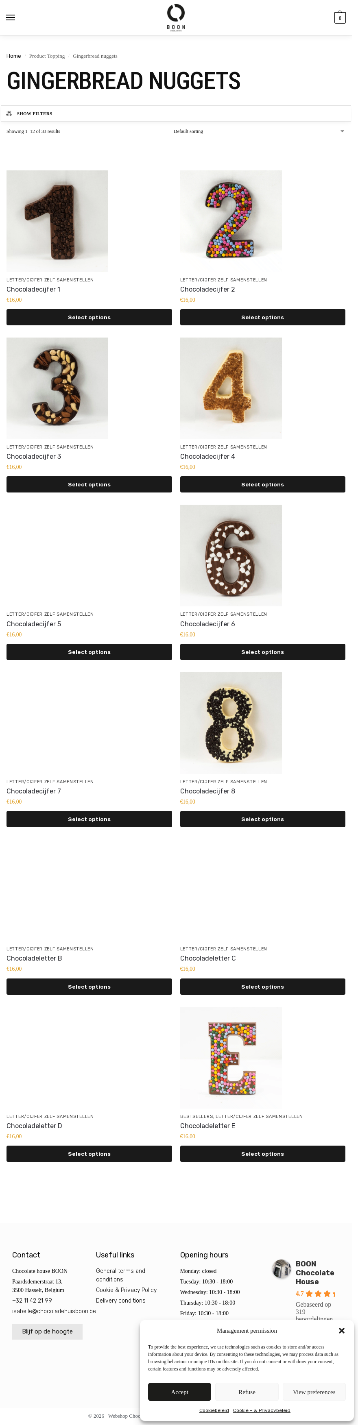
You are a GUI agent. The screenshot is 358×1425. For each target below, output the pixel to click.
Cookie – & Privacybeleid (261, 1410)
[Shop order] (259, 131)
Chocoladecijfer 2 (207, 289)
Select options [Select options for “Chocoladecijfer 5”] (89, 652)
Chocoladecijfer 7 (34, 791)
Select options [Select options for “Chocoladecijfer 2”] (262, 317)
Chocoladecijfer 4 (207, 456)
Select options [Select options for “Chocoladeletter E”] (262, 1153)
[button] (342, 1331)
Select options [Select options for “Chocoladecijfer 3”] (89, 484)
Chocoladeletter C (208, 958)
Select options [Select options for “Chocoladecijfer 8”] (262, 819)
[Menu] (18, 18)
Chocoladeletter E (207, 1126)
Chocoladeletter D (34, 1126)
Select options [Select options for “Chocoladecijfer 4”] (262, 484)
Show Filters (28, 113)
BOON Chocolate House (315, 1272)
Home (14, 56)
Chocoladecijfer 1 (33, 289)
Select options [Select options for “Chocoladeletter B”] (89, 986)
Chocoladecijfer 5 (34, 624)
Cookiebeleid (214, 1410)
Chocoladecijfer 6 (207, 624)
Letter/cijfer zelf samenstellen (50, 280)
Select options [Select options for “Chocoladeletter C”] (262, 986)
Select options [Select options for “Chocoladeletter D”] (89, 1153)
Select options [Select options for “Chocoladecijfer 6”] (262, 652)
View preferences (314, 1392)
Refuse (246, 1392)
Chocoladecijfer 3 (34, 456)
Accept (179, 1392)
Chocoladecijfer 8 (207, 791)
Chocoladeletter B (34, 958)
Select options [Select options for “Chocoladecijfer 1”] (89, 317)
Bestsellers (196, 1116)
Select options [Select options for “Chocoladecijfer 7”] (89, 819)
